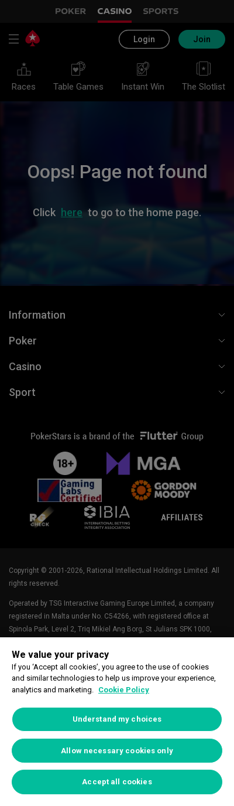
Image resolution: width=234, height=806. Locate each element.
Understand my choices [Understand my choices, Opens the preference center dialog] (117, 719)
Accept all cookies (117, 781)
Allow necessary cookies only (117, 750)
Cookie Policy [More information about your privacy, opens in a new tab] (123, 689)
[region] (117, 721)
